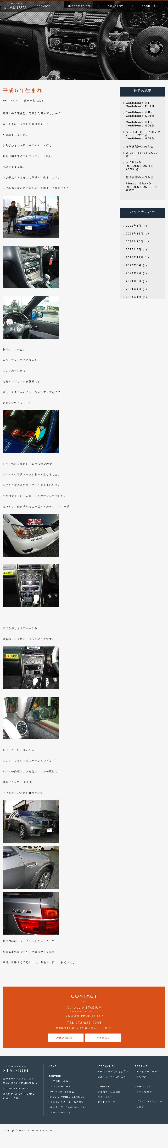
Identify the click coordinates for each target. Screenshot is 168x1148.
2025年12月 (135, 233)
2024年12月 (135, 257)
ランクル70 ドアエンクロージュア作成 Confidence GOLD (143, 135)
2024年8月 (134, 265)
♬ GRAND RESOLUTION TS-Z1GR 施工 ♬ (140, 166)
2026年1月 (134, 225)
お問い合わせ (144, 1092)
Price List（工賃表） (63, 1092)
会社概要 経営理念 (109, 1092)
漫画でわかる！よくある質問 (67, 1102)
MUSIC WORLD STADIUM (67, 1097)
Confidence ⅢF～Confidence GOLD (140, 105)
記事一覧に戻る (34, 100)
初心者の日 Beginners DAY (68, 1107)
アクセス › (103, 1038)
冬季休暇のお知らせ (140, 146)
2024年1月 (134, 297)
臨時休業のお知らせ (140, 177)
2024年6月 (134, 281)
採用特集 (141, 1076)
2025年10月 (135, 241)
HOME (53, 1066)
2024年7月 (134, 273)
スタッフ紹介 (105, 1097)
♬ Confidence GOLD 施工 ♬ (142, 154)
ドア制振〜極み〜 (60, 1081)
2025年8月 (134, 249)
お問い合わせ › (65, 1038)
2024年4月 (134, 289)
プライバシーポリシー (149, 1101)
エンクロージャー (60, 1086)
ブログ (140, 1107)
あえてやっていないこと (112, 1076)
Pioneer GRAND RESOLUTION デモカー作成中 (143, 187)
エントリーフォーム (148, 1071)
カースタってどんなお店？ (113, 1071)
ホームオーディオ (60, 1112)
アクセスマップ (107, 1102)
